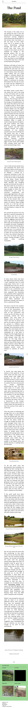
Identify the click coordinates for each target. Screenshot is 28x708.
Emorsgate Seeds (14, 584)
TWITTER (4, 705)
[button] (0, 354)
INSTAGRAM (4, 704)
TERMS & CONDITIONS (7, 706)
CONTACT (4, 703)
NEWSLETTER (5, 702)
